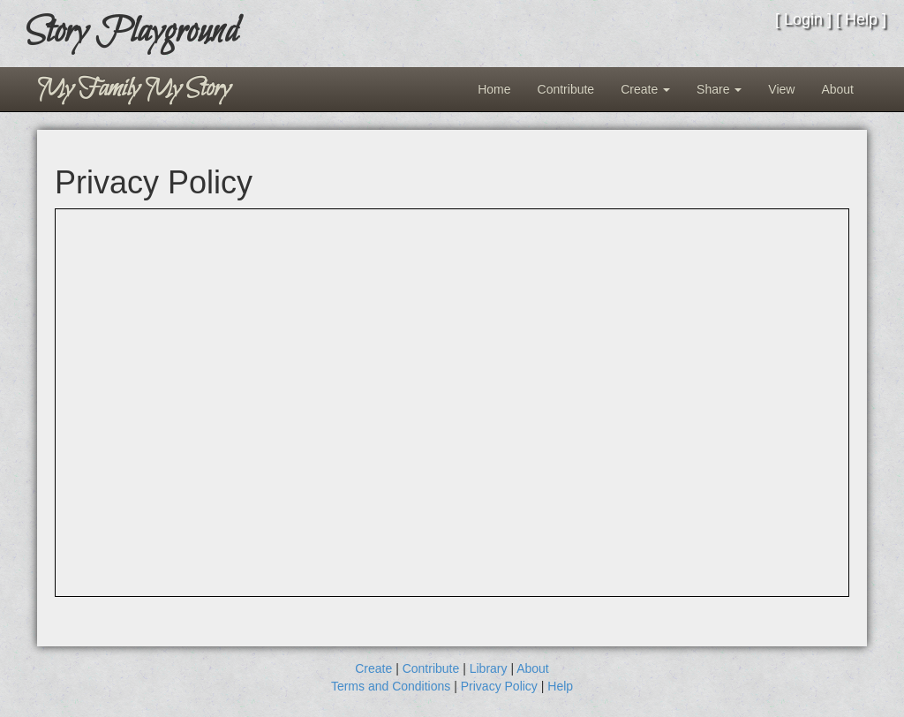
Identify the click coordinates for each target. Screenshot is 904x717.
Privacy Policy (499, 686)
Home (494, 89)
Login (803, 19)
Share (719, 89)
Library (489, 668)
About (837, 89)
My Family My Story (133, 89)
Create (645, 89)
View (781, 89)
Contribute (566, 89)
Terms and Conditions (390, 686)
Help (861, 19)
